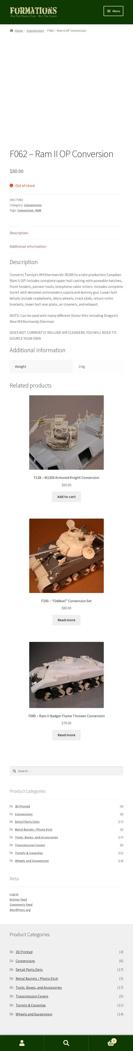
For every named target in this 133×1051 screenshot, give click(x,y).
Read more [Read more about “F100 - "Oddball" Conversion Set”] (66, 596)
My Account (22, 1043)
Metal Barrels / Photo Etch (33, 806)
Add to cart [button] (66, 472)
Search (66, 1043)
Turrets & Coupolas (29, 829)
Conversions (35, 30)
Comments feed (21, 881)
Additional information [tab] (28, 222)
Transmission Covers (30, 821)
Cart (103, 1040)
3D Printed (22, 782)
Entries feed (18, 876)
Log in (14, 870)
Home (19, 30)
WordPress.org (20, 886)
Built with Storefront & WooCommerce (40, 1024)
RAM (38, 186)
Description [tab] (19, 209)
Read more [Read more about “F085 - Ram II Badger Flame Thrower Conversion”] (66, 711)
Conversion (25, 186)
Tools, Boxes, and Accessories (36, 813)
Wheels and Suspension (32, 837)
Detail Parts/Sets (27, 798)
